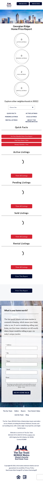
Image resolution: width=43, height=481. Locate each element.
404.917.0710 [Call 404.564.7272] (36, 3)
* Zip (7, 353)
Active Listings (31, 113)
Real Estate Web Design (14, 470)
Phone (7, 377)
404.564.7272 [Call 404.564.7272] (23, 3)
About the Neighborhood (31, 120)
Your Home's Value (34, 411)
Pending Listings (11, 116)
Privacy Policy (29, 468)
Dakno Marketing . (30, 470)
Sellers (16, 411)
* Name (8, 361)
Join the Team (19, 415)
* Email (8, 369)
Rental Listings (11, 120)
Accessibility (20, 468)
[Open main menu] (3, 5)
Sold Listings (31, 116)
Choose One (13, 107)
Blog (27, 415)
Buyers (23, 411)
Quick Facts (11, 113)
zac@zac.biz (31, 435)
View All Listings (21, 176)
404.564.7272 (12, 435)
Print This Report (21, 276)
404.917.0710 (22, 435)
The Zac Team (7, 411)
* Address (8, 345)
